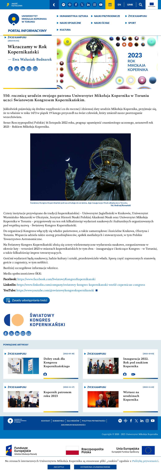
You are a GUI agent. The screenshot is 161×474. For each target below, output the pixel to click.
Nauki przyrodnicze (107, 16)
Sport (132, 22)
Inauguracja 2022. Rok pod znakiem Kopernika (135, 362)
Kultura (65, 29)
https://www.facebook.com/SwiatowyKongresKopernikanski (56, 279)
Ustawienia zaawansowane (95, 467)
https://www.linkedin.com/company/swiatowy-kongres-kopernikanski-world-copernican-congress (81, 284)
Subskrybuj (58, 421)
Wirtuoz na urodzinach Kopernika (131, 396)
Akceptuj (59, 467)
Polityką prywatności (145, 461)
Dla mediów (73, 421)
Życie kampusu (137, 16)
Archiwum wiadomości (73, 425)
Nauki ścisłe (101, 22)
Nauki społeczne (70, 22)
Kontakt (45, 421)
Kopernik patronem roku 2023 (57, 394)
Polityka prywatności (93, 421)
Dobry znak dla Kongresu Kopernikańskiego (57, 362)
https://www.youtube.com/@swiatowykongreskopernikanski (55, 290)
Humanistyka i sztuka (74, 16)
